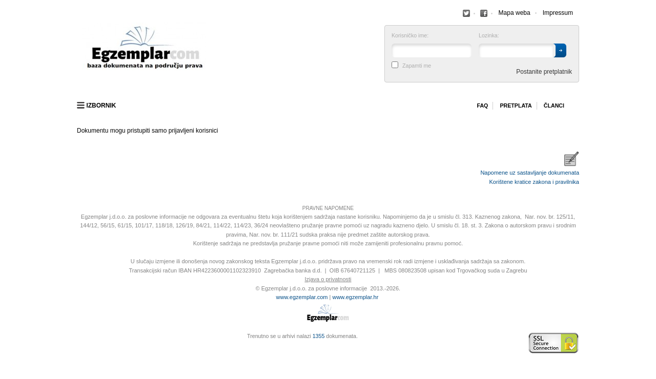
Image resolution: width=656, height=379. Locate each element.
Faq (482, 105)
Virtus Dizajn (79, 348)
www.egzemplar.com (302, 297)
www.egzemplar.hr (355, 297)
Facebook (466, 13)
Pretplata (515, 105)
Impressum (558, 12)
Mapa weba (514, 12)
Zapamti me (416, 66)
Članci (554, 105)
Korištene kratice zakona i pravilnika (534, 182)
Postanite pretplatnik (544, 72)
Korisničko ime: (410, 35)
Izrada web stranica (79, 343)
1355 (319, 336)
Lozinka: (489, 35)
